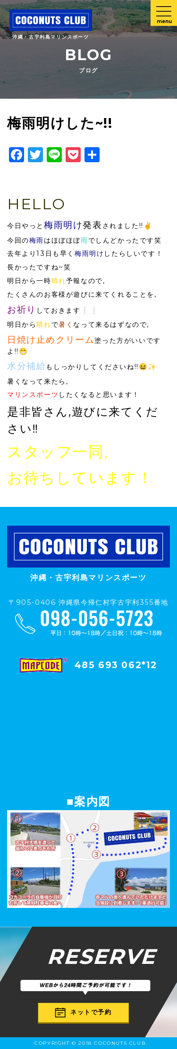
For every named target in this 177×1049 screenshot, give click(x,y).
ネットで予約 (83, 1012)
